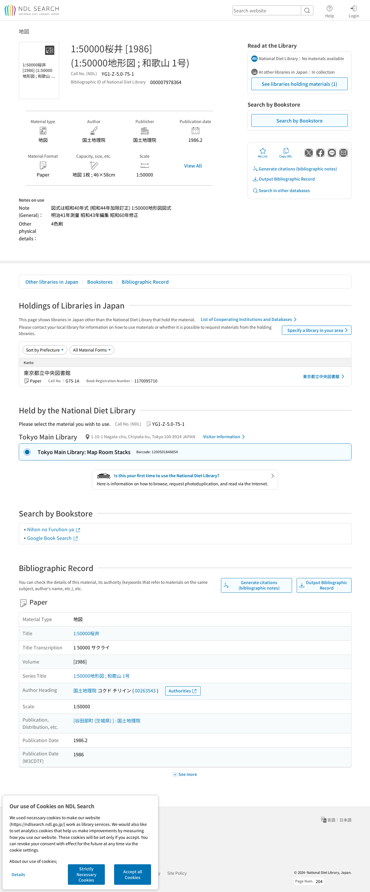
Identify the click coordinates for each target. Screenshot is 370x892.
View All (193, 165)
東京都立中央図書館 (324, 376)
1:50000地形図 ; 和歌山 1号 (101, 675)
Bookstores (100, 281)
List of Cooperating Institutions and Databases (250, 319)
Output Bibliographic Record (283, 179)
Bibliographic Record (145, 281)
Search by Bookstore (299, 120)
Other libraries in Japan (51, 281)
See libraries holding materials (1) (299, 83)
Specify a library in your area (318, 330)
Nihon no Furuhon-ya (54, 529)
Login (354, 10)
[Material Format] (92, 349)
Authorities (183, 691)
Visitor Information (225, 436)
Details (18, 874)
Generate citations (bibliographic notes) (294, 169)
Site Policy (177, 873)
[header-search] (273, 10)
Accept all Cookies (132, 874)
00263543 (145, 690)
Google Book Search (53, 537)
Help (329, 10)
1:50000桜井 (86, 633)
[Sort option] (45, 349)
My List (262, 152)
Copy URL (285, 152)
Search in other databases (281, 190)
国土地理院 (84, 690)
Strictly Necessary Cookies (86, 874)
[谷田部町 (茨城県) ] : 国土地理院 (106, 720)
